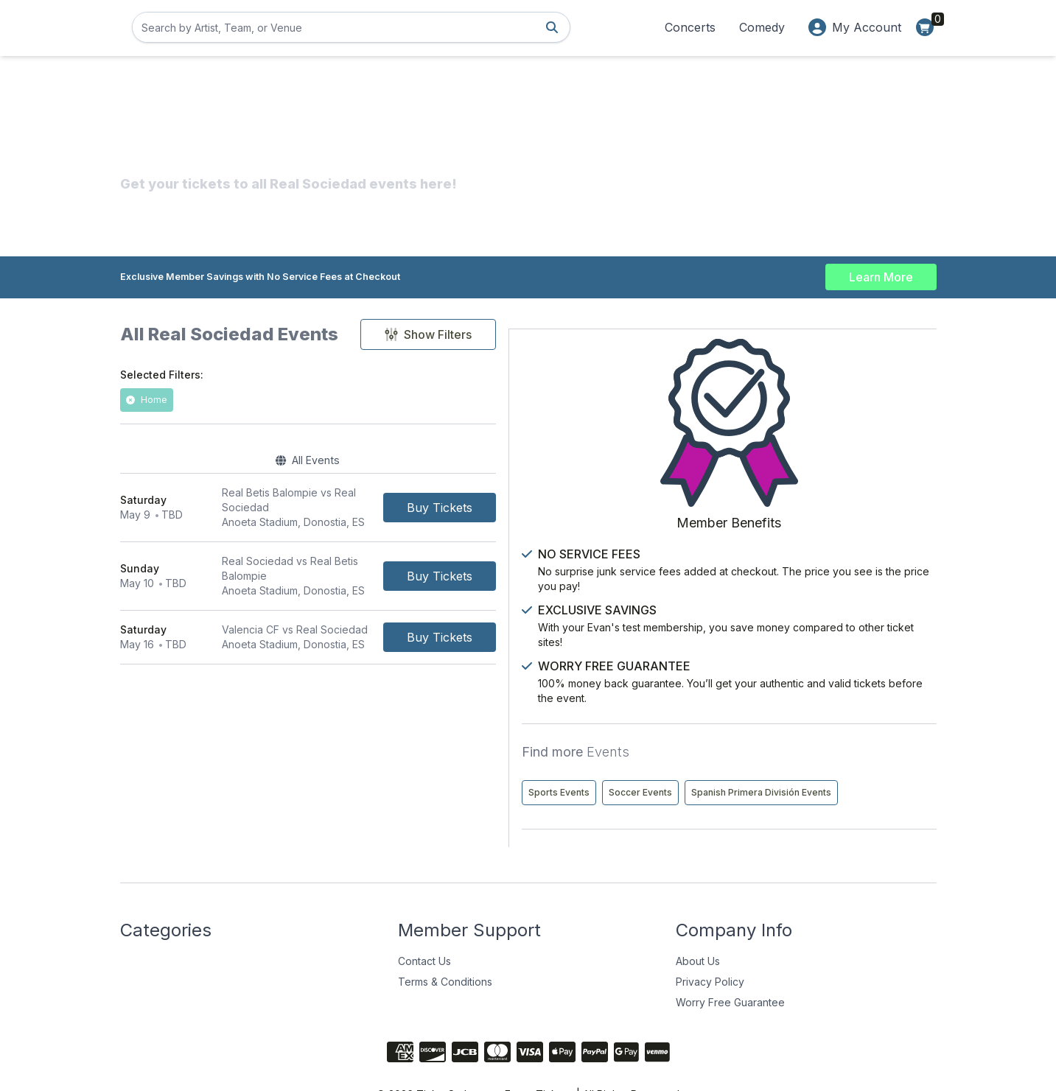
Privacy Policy (710, 943)
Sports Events (791, 723)
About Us (698, 922)
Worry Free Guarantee (730, 964)
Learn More (881, 274)
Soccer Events (873, 723)
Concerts (690, 27)
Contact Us (424, 922)
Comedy (762, 27)
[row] (413, 506)
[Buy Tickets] (650, 505)
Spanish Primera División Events (831, 754)
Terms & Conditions (445, 943)
